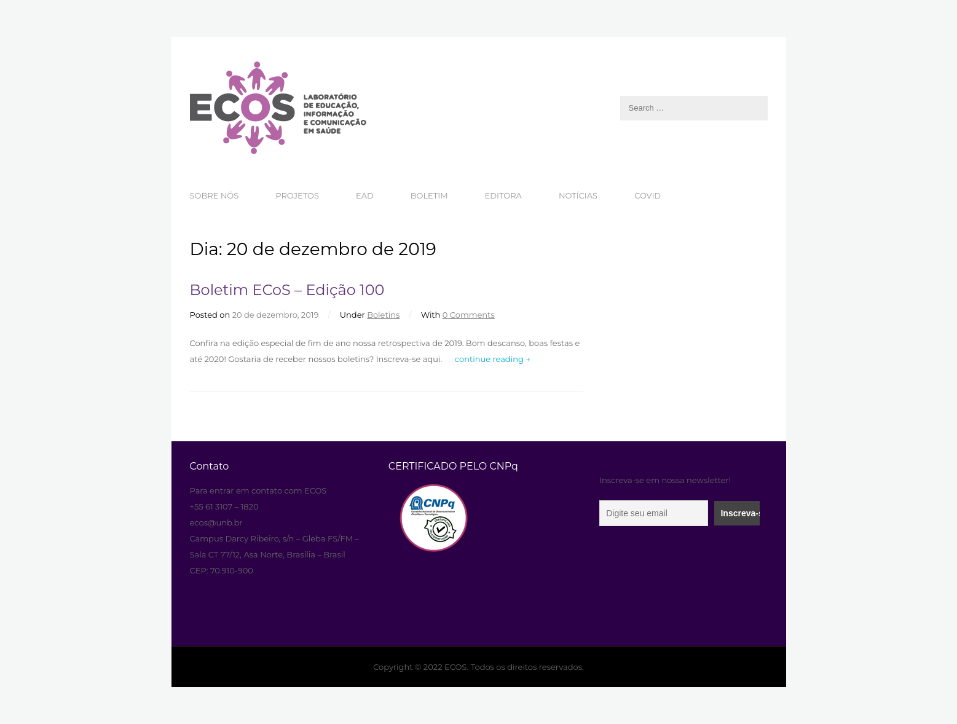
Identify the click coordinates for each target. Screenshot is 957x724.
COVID (647, 195)
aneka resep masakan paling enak (191, 442)
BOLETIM (429, 195)
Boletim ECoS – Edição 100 (287, 290)
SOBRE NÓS (214, 195)
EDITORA (503, 195)
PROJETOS (297, 195)
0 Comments (469, 315)
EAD (365, 195)
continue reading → (492, 359)
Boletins (383, 315)
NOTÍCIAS (578, 195)
